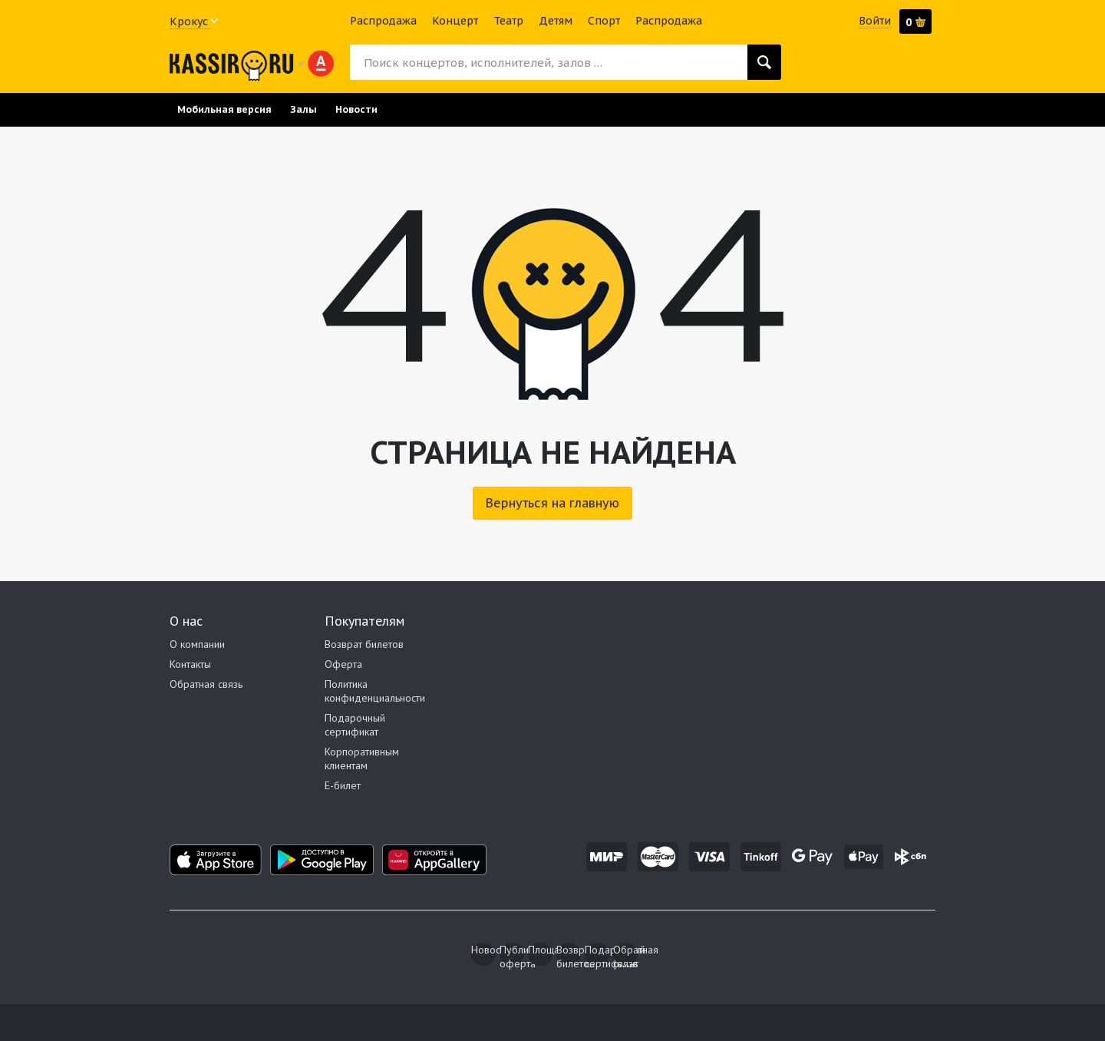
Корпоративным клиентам (362, 758)
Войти (875, 21)
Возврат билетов (364, 644)
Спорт (604, 21)
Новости (356, 109)
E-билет (343, 785)
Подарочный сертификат (355, 725)
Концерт (455, 21)
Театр (508, 21)
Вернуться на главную (552, 503)
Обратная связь (206, 684)
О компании (197, 644)
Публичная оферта (512, 954)
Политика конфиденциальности (375, 691)
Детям (555, 21)
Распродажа (383, 21)
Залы (303, 109)
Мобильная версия (224, 109)
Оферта (343, 664)
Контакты (190, 664)
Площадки (540, 950)
